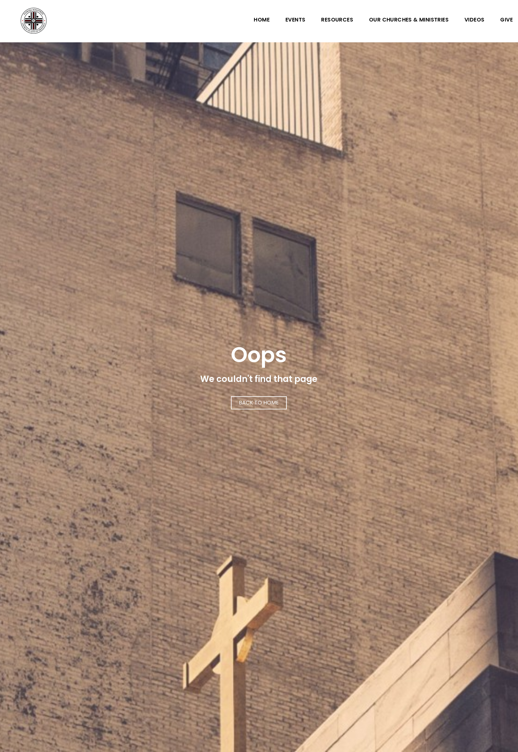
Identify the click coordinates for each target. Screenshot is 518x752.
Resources (337, 20)
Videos (474, 20)
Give (506, 20)
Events (295, 20)
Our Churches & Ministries (409, 20)
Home (262, 20)
